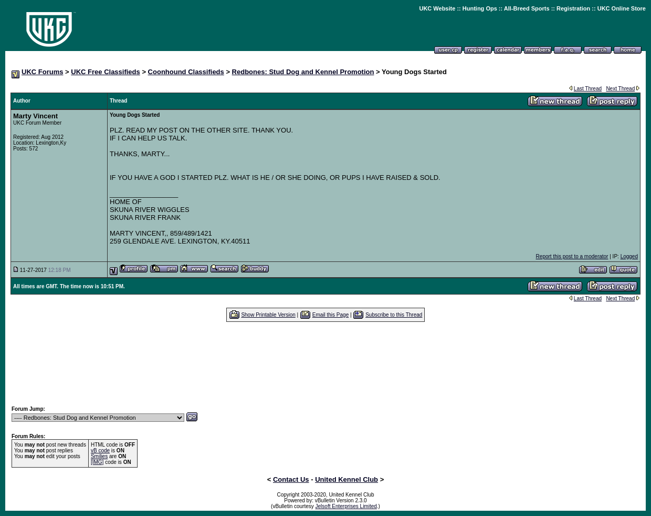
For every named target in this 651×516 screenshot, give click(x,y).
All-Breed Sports (527, 8)
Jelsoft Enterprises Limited (346, 506)
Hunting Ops (480, 8)
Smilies (99, 456)
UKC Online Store (621, 8)
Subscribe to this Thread (393, 315)
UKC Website (437, 8)
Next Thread (620, 89)
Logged (629, 256)
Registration (573, 8)
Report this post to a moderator (572, 256)
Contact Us (291, 479)
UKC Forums (42, 72)
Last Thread (588, 89)
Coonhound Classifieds (186, 72)
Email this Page (330, 315)
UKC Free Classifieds (105, 72)
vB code (100, 450)
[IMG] (97, 462)
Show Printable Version (268, 315)
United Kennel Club (346, 479)
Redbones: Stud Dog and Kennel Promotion (303, 72)
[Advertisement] (325, 363)
